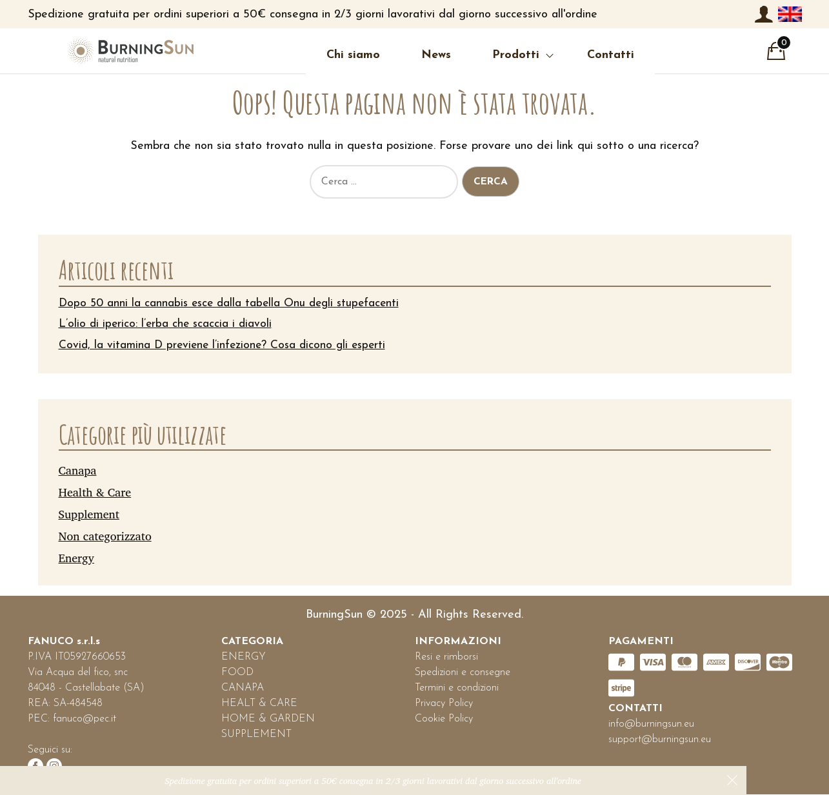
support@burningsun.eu (659, 740)
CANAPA (242, 688)
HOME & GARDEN (268, 719)
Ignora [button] (732, 780)
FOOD (237, 673)
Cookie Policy (444, 719)
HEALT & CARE (259, 704)
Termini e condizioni (457, 688)
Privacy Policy (444, 704)
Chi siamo (324, 55)
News (407, 55)
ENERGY (243, 658)
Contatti (581, 55)
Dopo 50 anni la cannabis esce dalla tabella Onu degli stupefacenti (233, 303)
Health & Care (95, 492)
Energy (77, 557)
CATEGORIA (252, 642)
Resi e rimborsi (446, 658)
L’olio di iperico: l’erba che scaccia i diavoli (167, 325)
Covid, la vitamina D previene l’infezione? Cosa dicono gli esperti (226, 346)
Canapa (78, 470)
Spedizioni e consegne (462, 673)
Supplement (89, 514)
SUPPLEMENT (256, 735)
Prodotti (486, 55)
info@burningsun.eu (651, 725)
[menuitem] (789, 14)
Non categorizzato (105, 535)
